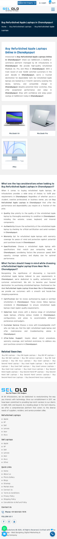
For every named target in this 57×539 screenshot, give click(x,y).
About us (7, 474)
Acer (5, 431)
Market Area (8, 486)
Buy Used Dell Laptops (20, 366)
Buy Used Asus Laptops (33, 369)
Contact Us (8, 490)
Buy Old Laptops (8, 355)
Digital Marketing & (32, 532)
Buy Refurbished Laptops (20, 26)
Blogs (6, 480)
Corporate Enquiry (27, 3)
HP (5, 422)
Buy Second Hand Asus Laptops (38, 377)
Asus (6, 435)
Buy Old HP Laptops (46, 355)
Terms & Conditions (12, 493)
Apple (6, 419)
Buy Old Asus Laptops (21, 361)
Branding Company (9, 535)
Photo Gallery (9, 477)
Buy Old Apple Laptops (26, 355)
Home (4, 26)
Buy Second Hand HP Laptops (32, 372)
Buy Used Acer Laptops (11, 369)
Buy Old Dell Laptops (10, 358)
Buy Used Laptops (41, 361)
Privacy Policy (9, 496)
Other (6, 462)
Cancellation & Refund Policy (15, 502)
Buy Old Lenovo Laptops (32, 358)
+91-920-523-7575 (18, 512)
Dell (5, 425)
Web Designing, (17, 532)
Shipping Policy (10, 499)
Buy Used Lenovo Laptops (43, 366)
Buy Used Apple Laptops (32, 363)
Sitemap (7, 483)
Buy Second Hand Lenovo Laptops (35, 374)
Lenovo (6, 428)
